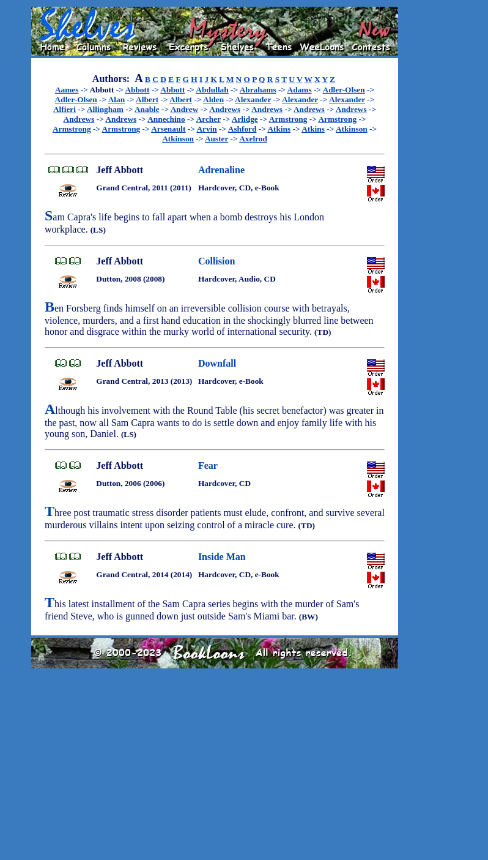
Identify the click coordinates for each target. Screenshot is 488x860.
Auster (216, 138)
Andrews (224, 109)
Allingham (105, 109)
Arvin (206, 128)
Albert (147, 99)
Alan (116, 99)
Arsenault (168, 128)
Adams (299, 89)
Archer (208, 119)
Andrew (185, 109)
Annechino (166, 119)
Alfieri (64, 109)
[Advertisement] (437, 190)
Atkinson (352, 128)
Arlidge (245, 119)
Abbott (137, 89)
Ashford (242, 128)
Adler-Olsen (344, 89)
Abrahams (258, 89)
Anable (147, 109)
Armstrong (288, 119)
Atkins (278, 128)
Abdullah (212, 89)
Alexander (253, 99)
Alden (213, 99)
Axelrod (253, 138)
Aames (67, 89)
